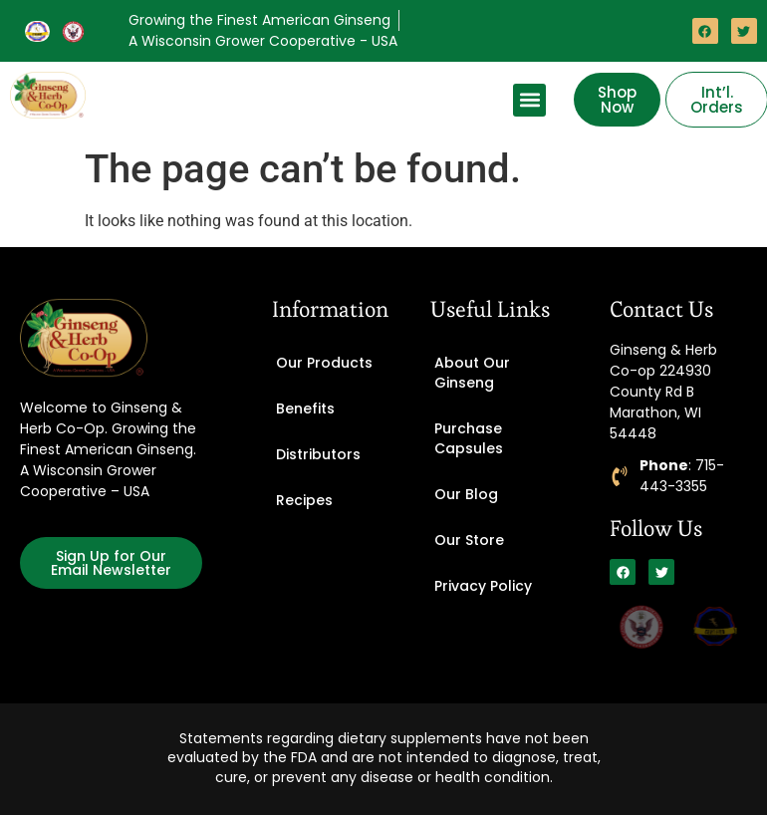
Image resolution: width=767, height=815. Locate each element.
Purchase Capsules (468, 438)
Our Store (469, 540)
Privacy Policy (483, 586)
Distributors (318, 454)
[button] (529, 100)
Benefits (305, 408)
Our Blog (466, 494)
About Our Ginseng (472, 373)
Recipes (304, 500)
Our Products (324, 363)
